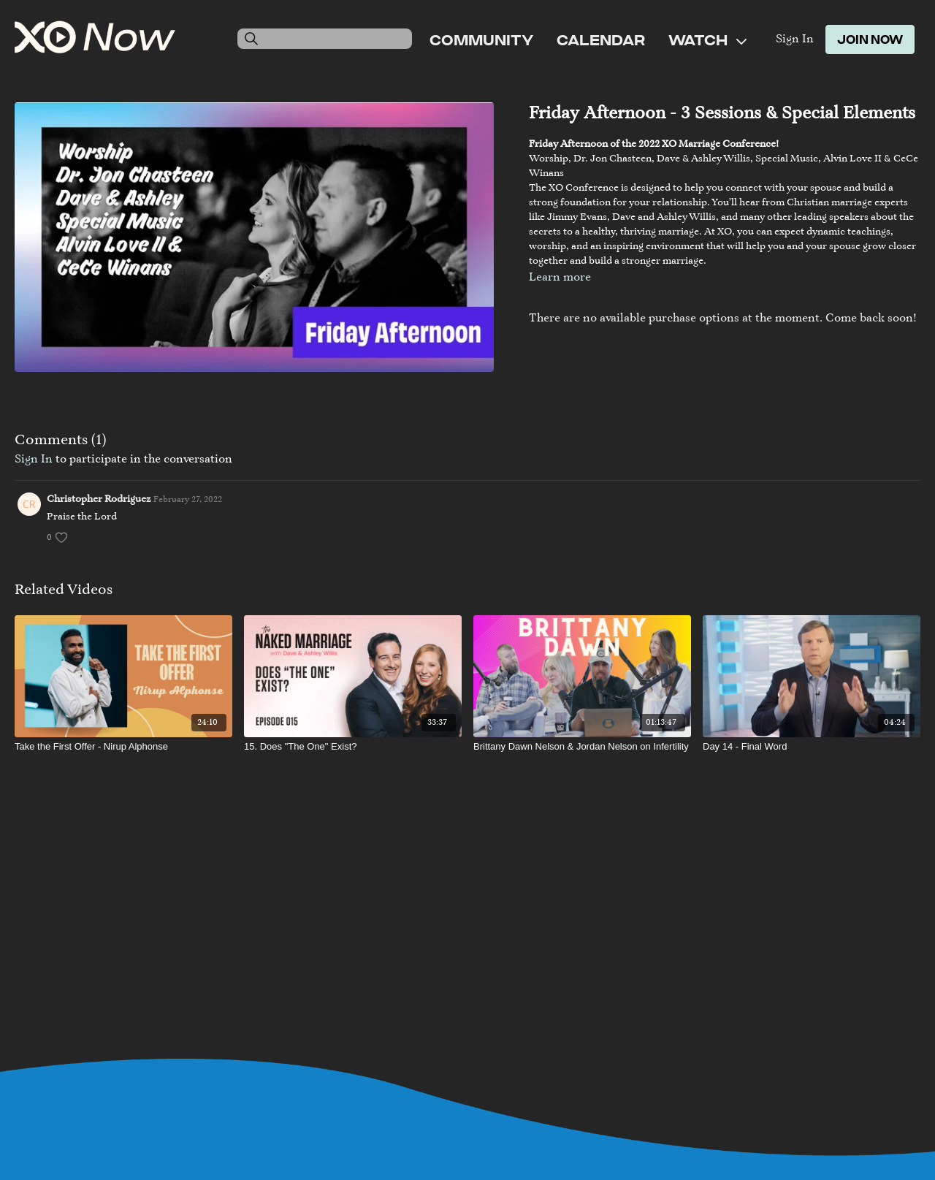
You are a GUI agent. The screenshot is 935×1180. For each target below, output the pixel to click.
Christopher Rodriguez (98, 500)
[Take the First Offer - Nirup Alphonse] (123, 746)
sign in (34, 459)
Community (481, 39)
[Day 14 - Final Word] (811, 746)
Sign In (795, 39)
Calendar (601, 39)
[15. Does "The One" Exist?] (353, 746)
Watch (707, 39)
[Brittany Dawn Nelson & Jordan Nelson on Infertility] (582, 746)
